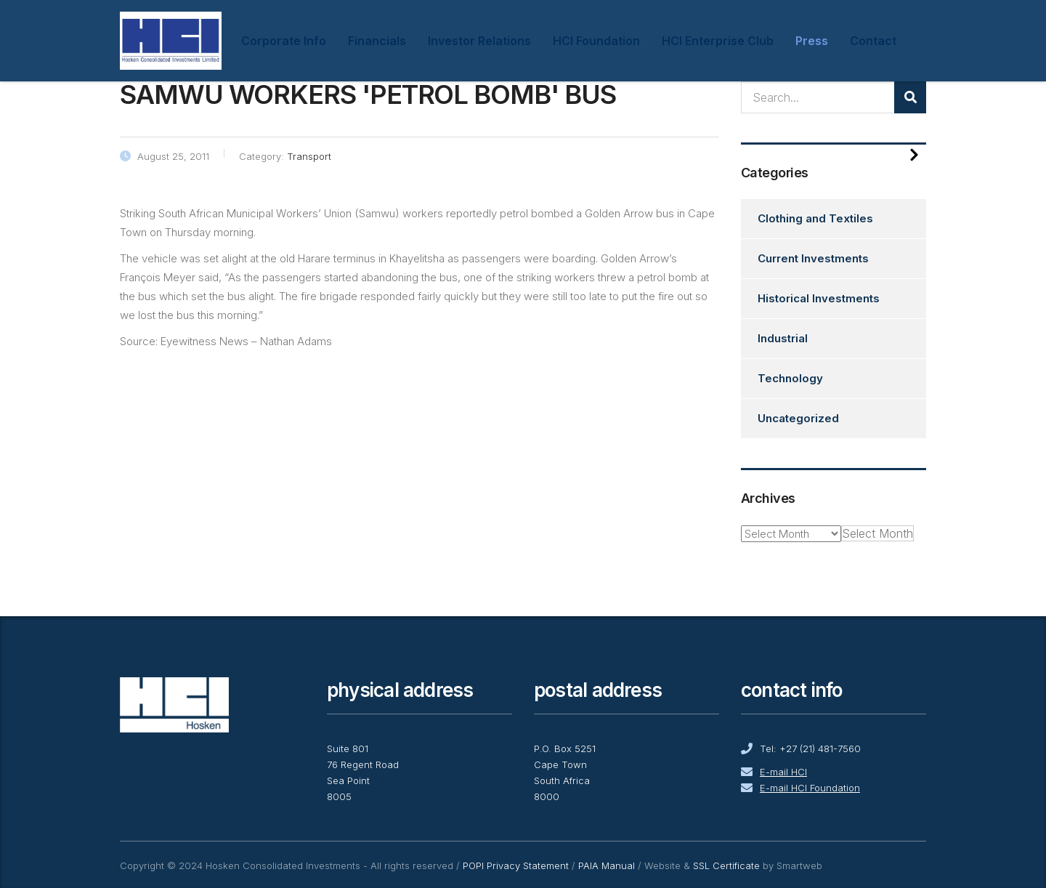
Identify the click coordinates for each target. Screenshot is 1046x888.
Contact (873, 40)
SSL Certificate (726, 865)
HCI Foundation (596, 40)
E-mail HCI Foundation (810, 788)
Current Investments (813, 258)
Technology (790, 378)
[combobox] (877, 533)
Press (811, 40)
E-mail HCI (783, 772)
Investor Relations (479, 40)
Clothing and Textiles (815, 218)
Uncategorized (798, 418)
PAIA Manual (606, 865)
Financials (377, 40)
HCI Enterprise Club (718, 40)
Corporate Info (283, 40)
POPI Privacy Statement (516, 865)
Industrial (783, 338)
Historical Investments (819, 298)
